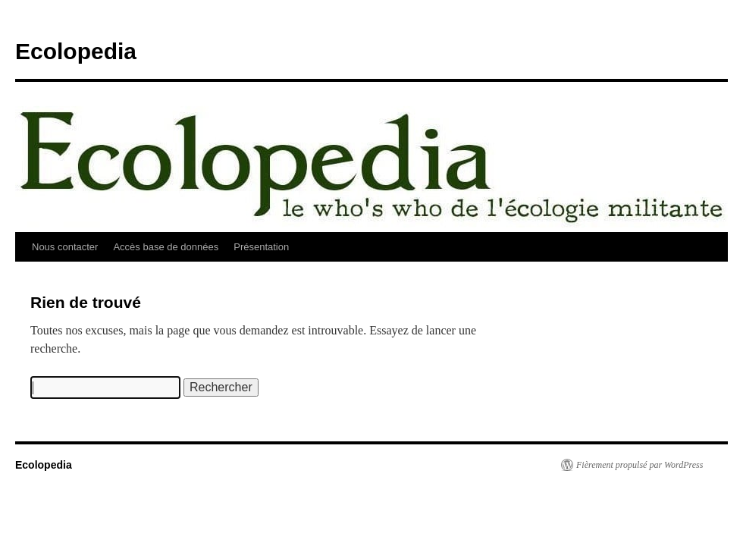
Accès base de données (165, 247)
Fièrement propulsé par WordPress (639, 465)
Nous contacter (65, 247)
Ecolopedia (75, 51)
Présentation (261, 247)
